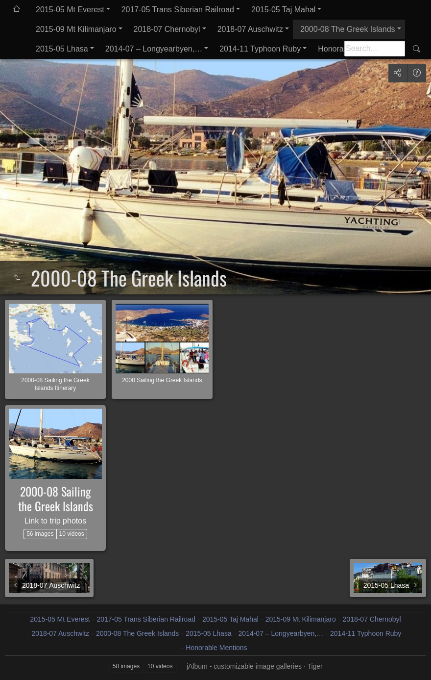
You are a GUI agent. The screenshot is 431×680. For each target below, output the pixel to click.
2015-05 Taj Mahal (283, 9)
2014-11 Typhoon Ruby (260, 49)
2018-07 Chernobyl (167, 29)
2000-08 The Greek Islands (347, 29)
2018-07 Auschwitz (250, 29)
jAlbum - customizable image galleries (244, 666)
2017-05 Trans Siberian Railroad (177, 9)
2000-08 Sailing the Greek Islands (55, 498)
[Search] (374, 48)
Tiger (314, 666)
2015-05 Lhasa (62, 49)
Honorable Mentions (216, 648)
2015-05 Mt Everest (70, 9)
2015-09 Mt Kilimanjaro (76, 29)
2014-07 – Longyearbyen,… (153, 49)
